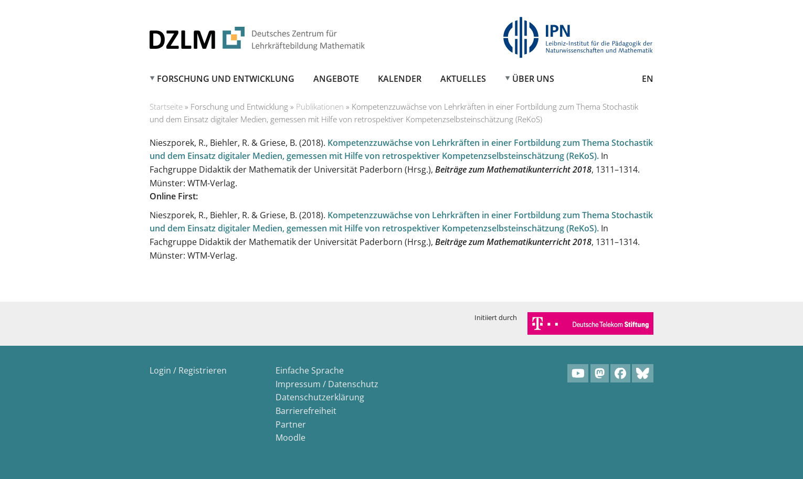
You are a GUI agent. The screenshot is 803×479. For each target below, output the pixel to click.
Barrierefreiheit (306, 411)
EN (647, 78)
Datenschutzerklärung (320, 397)
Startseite (166, 106)
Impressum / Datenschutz (327, 384)
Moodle (290, 437)
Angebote (336, 78)
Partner (291, 424)
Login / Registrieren (188, 370)
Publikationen (320, 106)
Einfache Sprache (310, 370)
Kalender (399, 78)
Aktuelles (463, 78)
